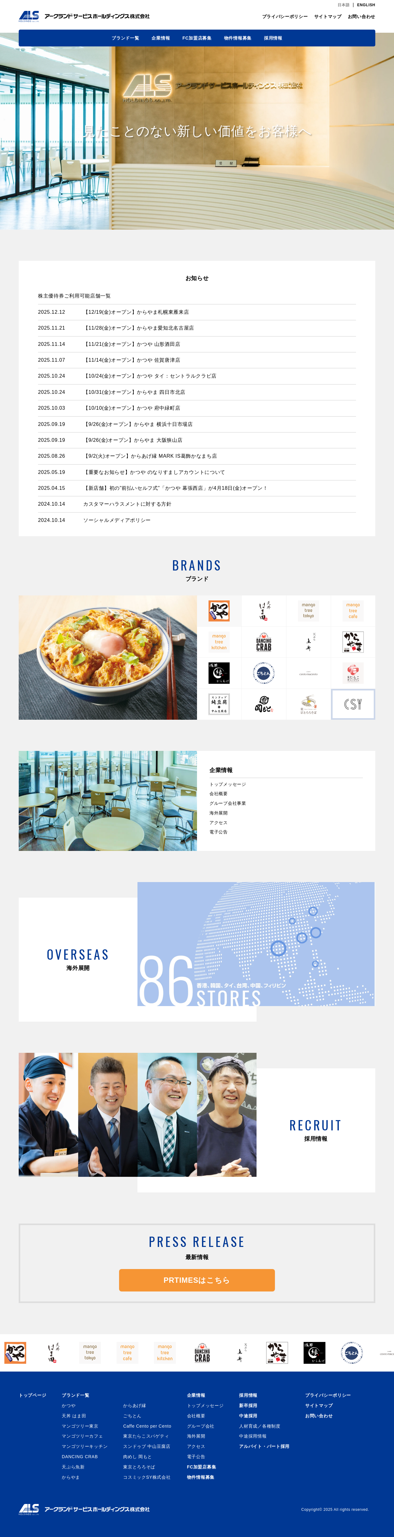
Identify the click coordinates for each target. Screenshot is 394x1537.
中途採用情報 (253, 1436)
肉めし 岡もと (137, 1456)
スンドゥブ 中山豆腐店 (147, 1446)
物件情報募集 (238, 38)
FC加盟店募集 (197, 38)
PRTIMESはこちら (197, 1280)
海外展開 (218, 812)
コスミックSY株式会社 (147, 1477)
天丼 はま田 (74, 1415)
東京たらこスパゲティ (146, 1436)
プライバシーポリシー (285, 16)
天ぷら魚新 (73, 1466)
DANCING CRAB (80, 1456)
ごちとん (132, 1415)
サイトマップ (328, 16)
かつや (68, 1405)
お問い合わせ (361, 16)
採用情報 (273, 38)
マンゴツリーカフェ (82, 1436)
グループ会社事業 (227, 803)
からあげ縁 (134, 1405)
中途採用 (248, 1415)
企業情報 (160, 38)
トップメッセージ (227, 784)
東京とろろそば (139, 1466)
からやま (71, 1477)
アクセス (218, 822)
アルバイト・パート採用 (264, 1446)
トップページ (32, 1395)
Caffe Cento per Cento (147, 1426)
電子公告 (218, 831)
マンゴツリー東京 (80, 1426)
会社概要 (218, 793)
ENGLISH (366, 5)
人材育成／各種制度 (259, 1426)
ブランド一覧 (125, 38)
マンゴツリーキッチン (85, 1446)
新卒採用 (248, 1405)
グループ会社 (200, 1426)
